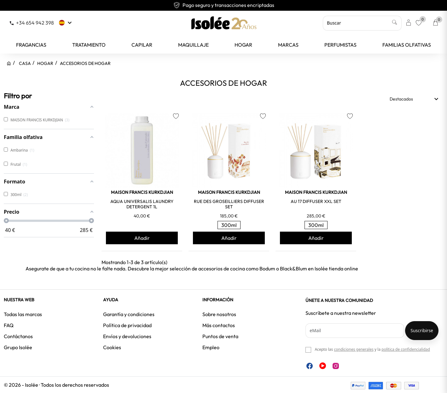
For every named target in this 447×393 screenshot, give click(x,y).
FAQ (9, 325)
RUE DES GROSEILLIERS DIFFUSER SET (229, 204)
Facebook (309, 366)
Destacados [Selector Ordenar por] (415, 99)
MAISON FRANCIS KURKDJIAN (142, 192)
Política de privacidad (127, 325)
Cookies (112, 347)
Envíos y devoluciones (127, 336)
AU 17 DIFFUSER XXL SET (316, 201)
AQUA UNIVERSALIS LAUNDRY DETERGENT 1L (141, 204)
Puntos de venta (220, 336)
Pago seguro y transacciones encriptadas (223, 5)
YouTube (322, 365)
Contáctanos (18, 336)
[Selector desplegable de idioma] (66, 22)
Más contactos (218, 325)
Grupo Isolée (18, 347)
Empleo (210, 347)
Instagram (336, 366)
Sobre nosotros (219, 314)
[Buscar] (362, 23)
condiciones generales (353, 349)
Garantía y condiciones (128, 314)
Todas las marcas (23, 314)
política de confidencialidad (405, 349)
